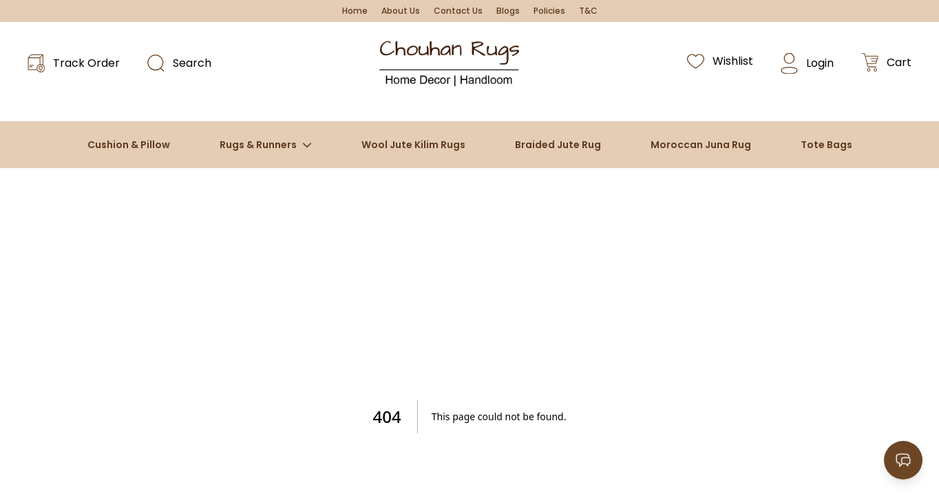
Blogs (508, 11)
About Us (400, 11)
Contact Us (458, 11)
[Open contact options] (903, 460)
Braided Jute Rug (558, 145)
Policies (549, 11)
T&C (588, 11)
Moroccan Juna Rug (701, 145)
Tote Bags (826, 145)
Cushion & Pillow (128, 145)
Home (355, 11)
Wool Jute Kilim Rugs (413, 145)
